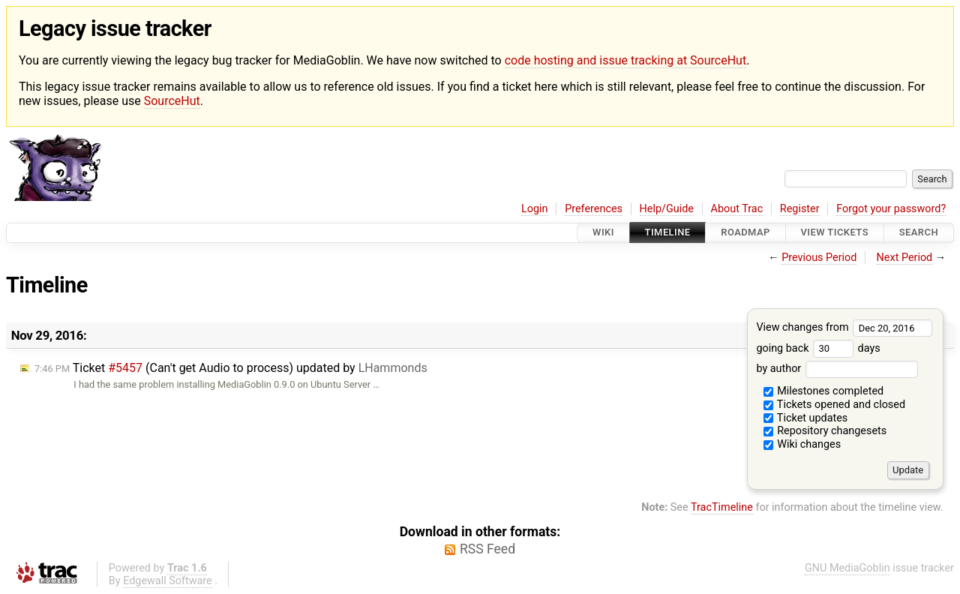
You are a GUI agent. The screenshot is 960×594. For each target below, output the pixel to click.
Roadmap (745, 232)
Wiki (603, 232)
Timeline (668, 232)
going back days (818, 348)
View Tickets (834, 232)
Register (800, 208)
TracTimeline (722, 507)
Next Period (905, 257)
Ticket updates (806, 418)
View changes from (844, 327)
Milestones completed (824, 391)
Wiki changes (803, 444)
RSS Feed (487, 549)
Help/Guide (667, 208)
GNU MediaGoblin (847, 568)
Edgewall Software (167, 580)
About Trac (737, 208)
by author (836, 368)
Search (918, 232)
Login (534, 208)
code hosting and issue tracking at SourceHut (625, 60)
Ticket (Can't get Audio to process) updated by (231, 368)
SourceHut (172, 101)
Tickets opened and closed (834, 404)
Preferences (593, 208)
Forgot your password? (891, 208)
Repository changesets (825, 430)
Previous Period (819, 257)
